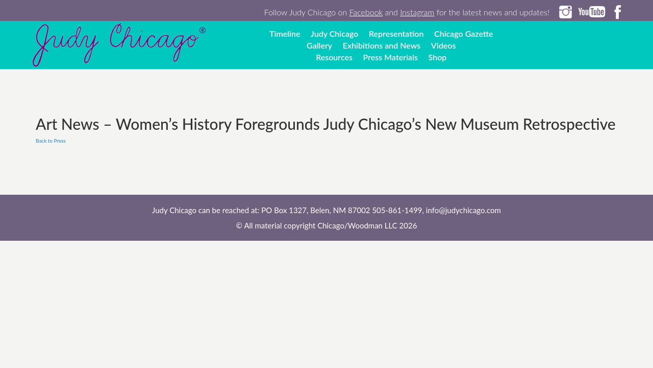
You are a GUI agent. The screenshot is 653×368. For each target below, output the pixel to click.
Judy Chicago (334, 33)
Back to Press (51, 140)
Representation (396, 33)
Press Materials (390, 57)
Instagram (417, 12)
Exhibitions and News (382, 45)
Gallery (319, 45)
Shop (438, 57)
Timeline (284, 33)
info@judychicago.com (463, 210)
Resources (334, 57)
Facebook (366, 12)
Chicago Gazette (463, 33)
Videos (443, 45)
